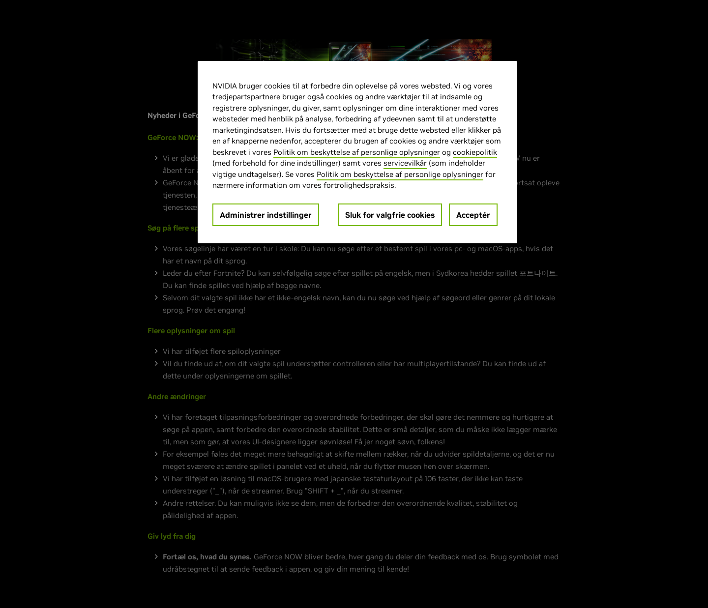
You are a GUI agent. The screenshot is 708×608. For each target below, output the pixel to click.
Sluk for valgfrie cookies (390, 215)
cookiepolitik (475, 152)
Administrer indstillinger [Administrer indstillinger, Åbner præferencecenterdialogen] (266, 215)
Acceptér (473, 215)
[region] (357, 152)
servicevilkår (405, 163)
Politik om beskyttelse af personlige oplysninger (356, 152)
